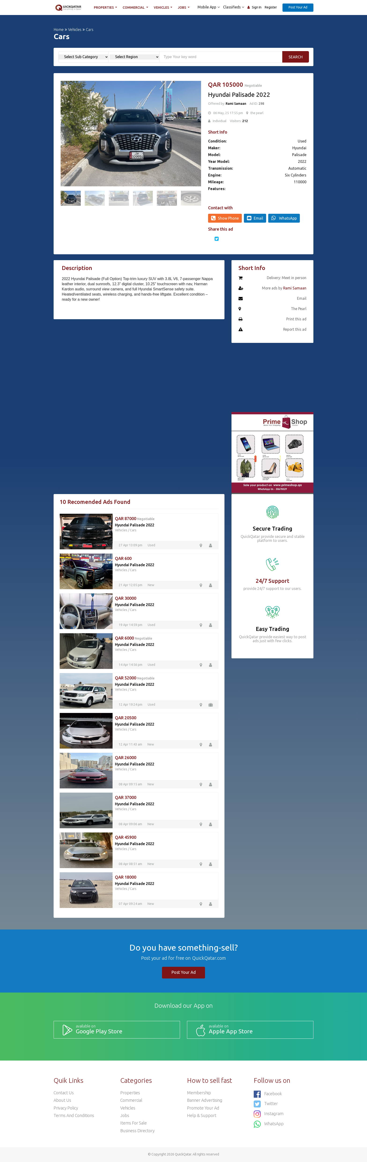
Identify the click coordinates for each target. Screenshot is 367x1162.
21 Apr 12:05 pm (131, 585)
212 (245, 121)
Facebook (268, 1094)
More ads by (283, 288)
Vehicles (162, 7)
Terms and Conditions (74, 1115)
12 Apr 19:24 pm (131, 704)
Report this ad (294, 329)
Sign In (256, 7)
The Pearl (298, 309)
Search (296, 57)
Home (59, 29)
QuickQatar (183, 1155)
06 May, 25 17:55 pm (228, 113)
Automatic (297, 168)
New (151, 585)
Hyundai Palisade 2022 (134, 525)
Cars (133, 530)
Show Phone (225, 218)
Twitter (266, 1103)
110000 (300, 182)
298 (261, 103)
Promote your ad (203, 1108)
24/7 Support (272, 581)
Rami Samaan (236, 103)
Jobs (182, 7)
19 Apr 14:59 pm (131, 625)
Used (302, 141)
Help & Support (201, 1115)
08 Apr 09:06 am (131, 824)
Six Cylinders (295, 175)
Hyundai (299, 148)
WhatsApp (284, 218)
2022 (302, 161)
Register (271, 7)
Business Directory (137, 1131)
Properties (104, 7)
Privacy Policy (66, 1108)
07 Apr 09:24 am (131, 904)
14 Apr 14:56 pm (131, 665)
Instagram (268, 1113)
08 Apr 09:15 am (131, 784)
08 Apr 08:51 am (131, 864)
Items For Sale (133, 1123)
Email (255, 218)
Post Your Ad (298, 7)
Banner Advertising (205, 1100)
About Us (62, 1100)
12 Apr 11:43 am (131, 744)
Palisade (299, 155)
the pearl (257, 113)
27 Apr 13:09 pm (131, 545)
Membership (199, 1092)
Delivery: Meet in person (286, 278)
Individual (220, 121)
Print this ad (296, 319)
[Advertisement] (139, 358)
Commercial (134, 7)
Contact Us (64, 1092)
